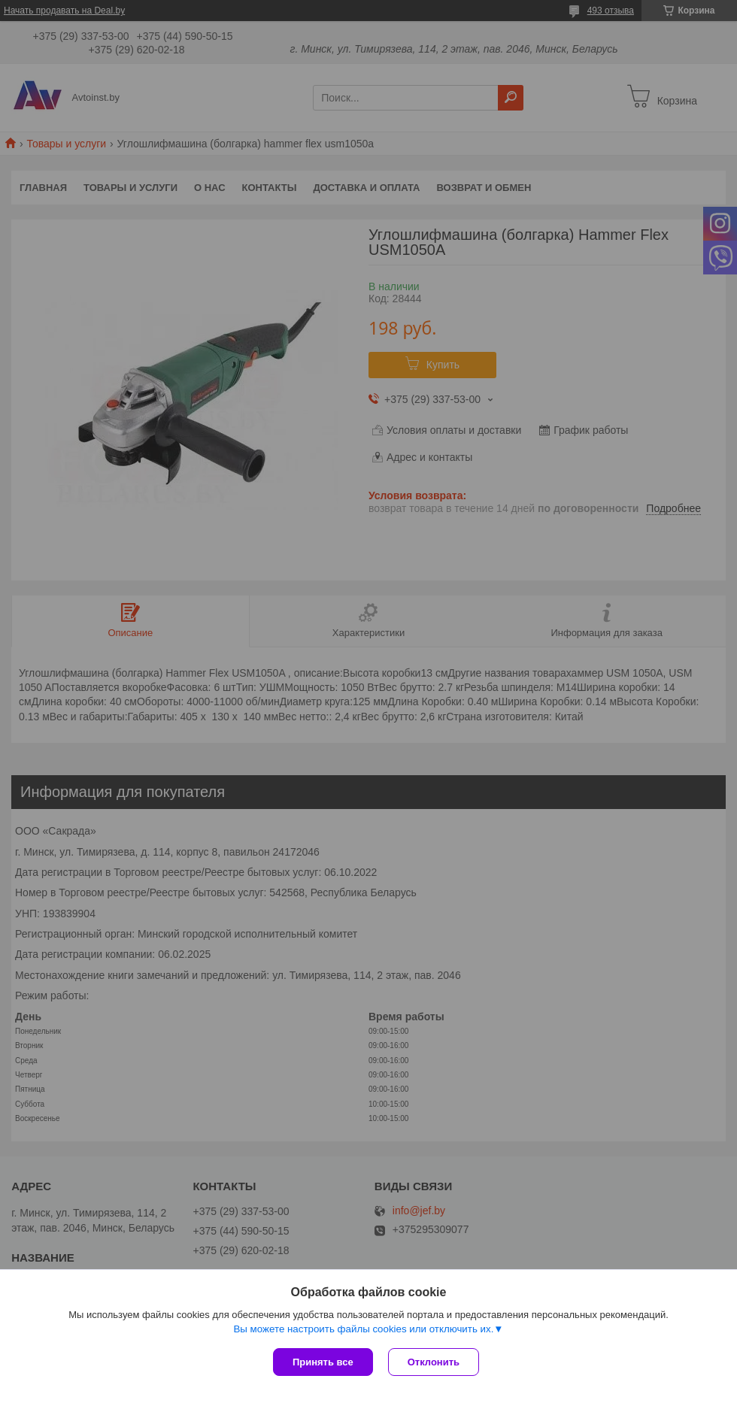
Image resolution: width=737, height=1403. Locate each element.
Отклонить (433, 1362)
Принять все (323, 1362)
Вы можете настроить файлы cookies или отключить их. (363, 1329)
